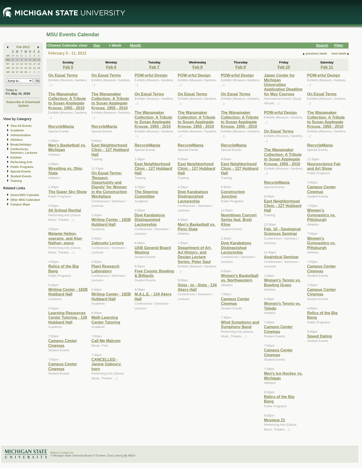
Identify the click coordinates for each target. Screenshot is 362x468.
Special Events (20, 171)
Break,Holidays (20, 144)
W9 (8, 72)
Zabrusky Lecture (108, 243)
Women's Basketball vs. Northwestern (239, 277)
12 (13, 63)
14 (21, 63)
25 (38, 68)
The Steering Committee (146, 194)
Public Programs (21, 167)
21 (21, 68)
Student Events (20, 176)
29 (13, 55)
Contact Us (66, 452)
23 (30, 68)
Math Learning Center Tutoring (106, 319)
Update (23, 105)
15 (26, 63)
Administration (20, 135)
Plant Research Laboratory (106, 268)
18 (38, 63)
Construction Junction (233, 194)
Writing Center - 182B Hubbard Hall (68, 291)
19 (13, 68)
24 (34, 68)
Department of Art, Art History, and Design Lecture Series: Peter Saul (195, 255)
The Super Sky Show (67, 192)
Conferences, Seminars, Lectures (23, 151)
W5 (8, 55)
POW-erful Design (151, 75)
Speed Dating (319, 336)
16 (30, 63)
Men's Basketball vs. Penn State (196, 226)
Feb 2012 (23, 47)
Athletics (16, 140)
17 (34, 63)
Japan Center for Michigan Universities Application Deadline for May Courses (283, 84)
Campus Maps (20, 204)
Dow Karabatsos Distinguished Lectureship (150, 220)
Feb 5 (68, 67)
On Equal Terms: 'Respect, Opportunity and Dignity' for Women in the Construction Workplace (109, 184)
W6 (8, 59)
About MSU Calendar (24, 195)
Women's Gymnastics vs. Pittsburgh (321, 215)
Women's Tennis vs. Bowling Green (282, 282)
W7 (8, 63)
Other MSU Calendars (25, 200)
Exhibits (16, 157)
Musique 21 (274, 420)
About (54, 452)
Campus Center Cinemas (62, 343)
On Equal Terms (63, 75)
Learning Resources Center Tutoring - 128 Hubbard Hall (67, 317)
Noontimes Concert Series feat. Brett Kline (239, 220)
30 (17, 55)
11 (38, 59)
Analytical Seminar (281, 257)
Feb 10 (284, 67)
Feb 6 (111, 67)
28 (21, 72)
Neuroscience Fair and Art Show (324, 166)
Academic (17, 130)
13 (17, 63)
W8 (8, 68)
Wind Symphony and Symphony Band (240, 324)
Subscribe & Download (23, 102)
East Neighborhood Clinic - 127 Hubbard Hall (110, 150)
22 (26, 68)
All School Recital (64, 210)
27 (17, 72)
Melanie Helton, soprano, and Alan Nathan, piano (65, 238)
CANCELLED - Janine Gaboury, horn (107, 364)
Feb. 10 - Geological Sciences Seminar (282, 231)
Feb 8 (197, 67)
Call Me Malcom (106, 341)
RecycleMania (61, 126)
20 (17, 68)
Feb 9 (241, 67)
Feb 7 (154, 67)
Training (16, 181)
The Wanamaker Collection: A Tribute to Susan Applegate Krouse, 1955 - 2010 (67, 101)
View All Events (21, 126)
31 (21, 55)
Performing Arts (21, 162)
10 (34, 59)
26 (13, 72)
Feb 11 (327, 67)
